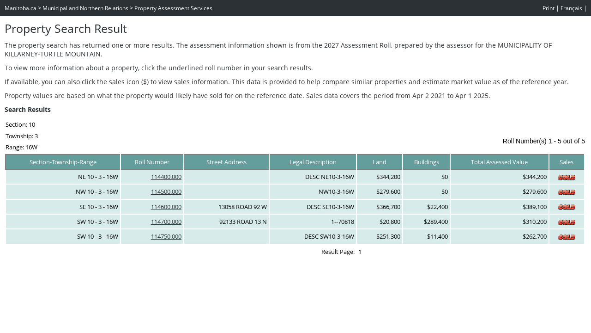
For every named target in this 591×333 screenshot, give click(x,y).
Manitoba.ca (20, 8)
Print (549, 8)
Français (571, 8)
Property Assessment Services (173, 8)
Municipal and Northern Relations (85, 8)
